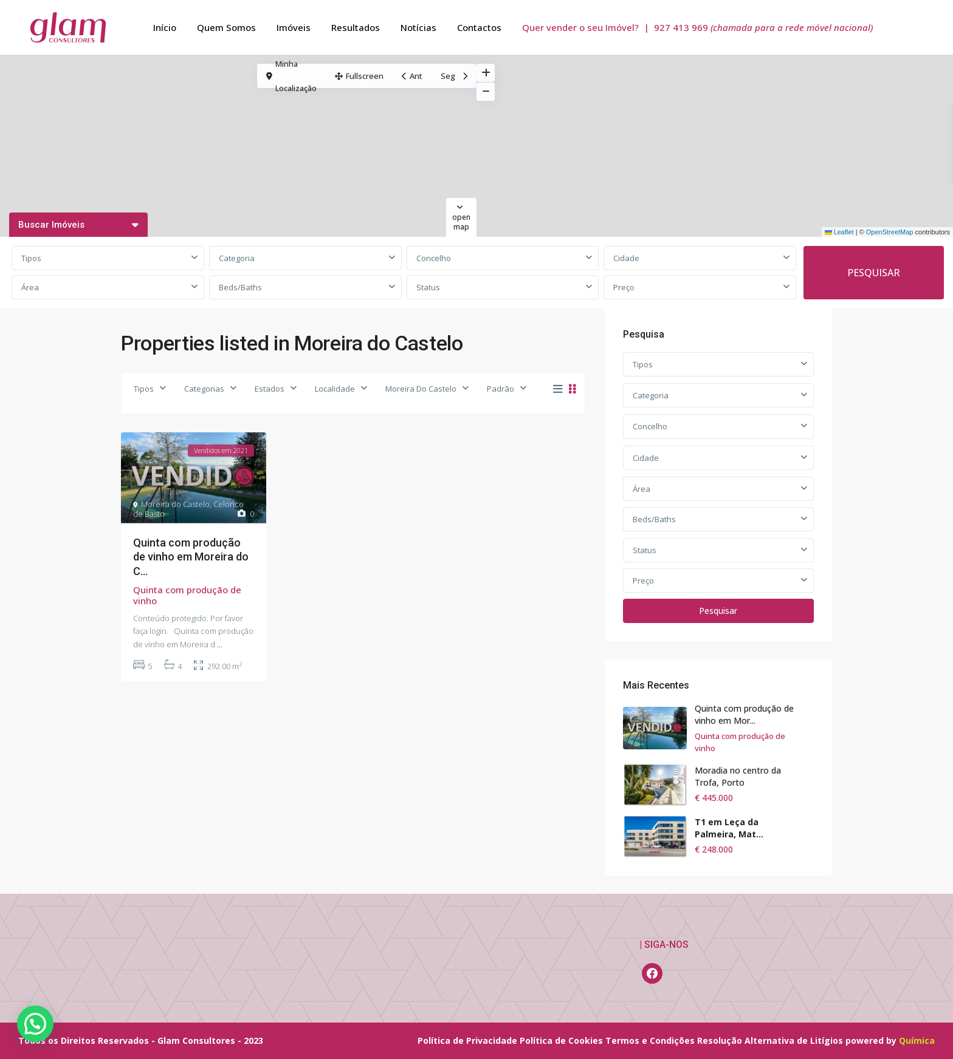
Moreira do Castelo (175, 504)
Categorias (204, 388)
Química (917, 1040)
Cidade (626, 258)
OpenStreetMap (889, 232)
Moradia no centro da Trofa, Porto (738, 776)
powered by (872, 1040)
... (219, 644)
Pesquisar (718, 610)
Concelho (433, 258)
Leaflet (839, 232)
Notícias (418, 27)
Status (428, 287)
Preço (624, 287)
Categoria (237, 258)
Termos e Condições (650, 1040)
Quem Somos (226, 27)
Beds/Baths (240, 287)
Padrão (500, 388)
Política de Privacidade (467, 1040)
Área (30, 287)
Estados (269, 388)
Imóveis (294, 27)
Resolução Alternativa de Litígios (770, 1040)
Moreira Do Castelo (420, 388)
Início (164, 27)
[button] (35, 1024)
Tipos (31, 258)
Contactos (479, 27)
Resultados (355, 27)
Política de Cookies (561, 1040)
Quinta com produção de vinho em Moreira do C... (191, 556)
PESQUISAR (873, 272)
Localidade (335, 388)
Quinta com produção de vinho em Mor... (744, 714)
